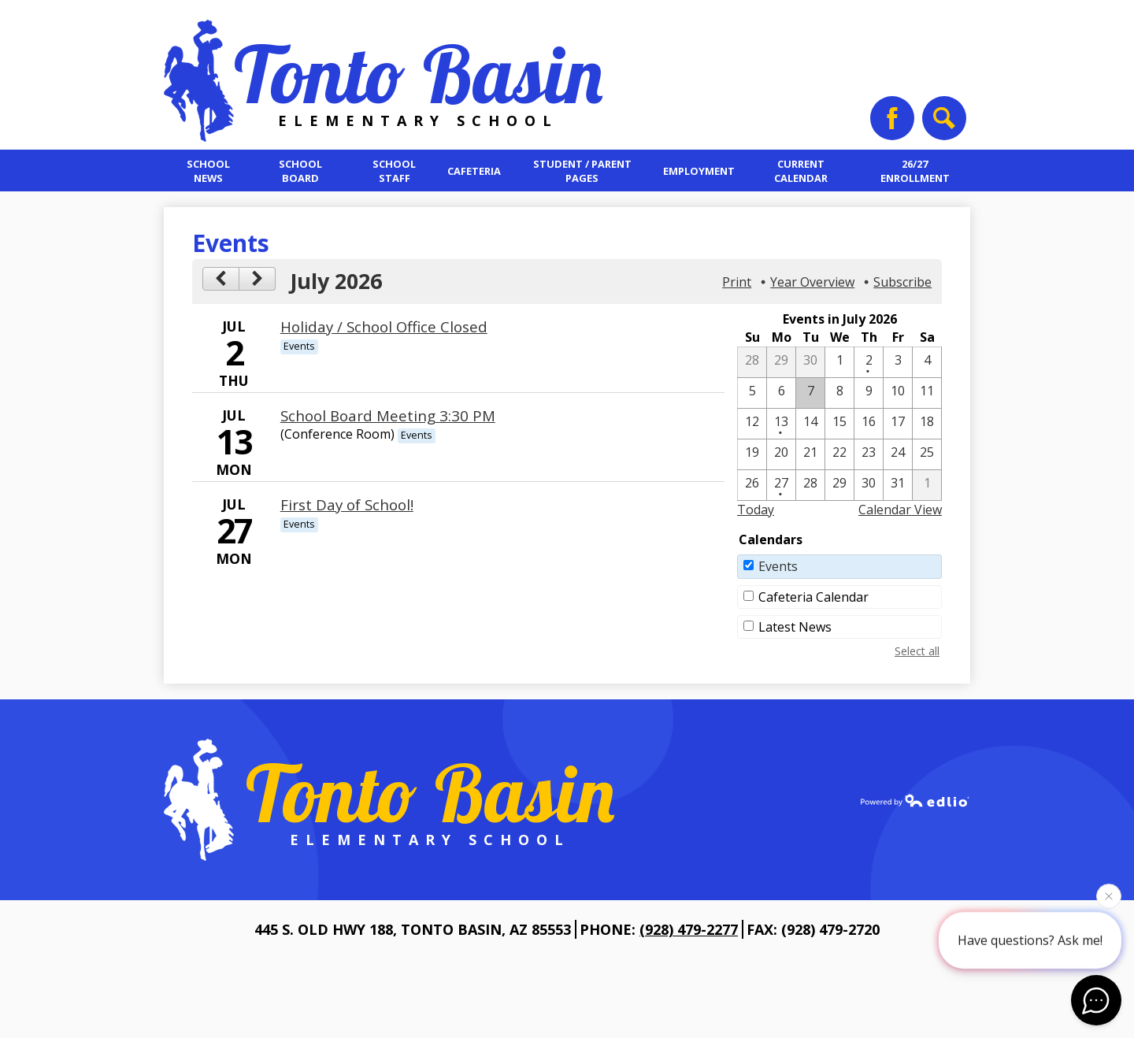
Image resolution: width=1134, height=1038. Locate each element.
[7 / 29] (839, 485)
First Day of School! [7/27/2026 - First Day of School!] (346, 504)
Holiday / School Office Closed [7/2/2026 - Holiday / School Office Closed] (383, 326)
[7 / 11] (927, 393)
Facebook (892, 123)
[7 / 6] (781, 393)
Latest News (795, 627)
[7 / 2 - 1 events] (868, 362)
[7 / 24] (897, 454)
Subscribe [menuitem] (902, 282)
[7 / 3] (897, 362)
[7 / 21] (810, 454)
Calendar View (900, 509)
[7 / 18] (927, 424)
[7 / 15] (839, 424)
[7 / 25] (927, 454)
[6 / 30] (810, 362)
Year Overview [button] (812, 282)
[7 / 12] (752, 424)
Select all (917, 650)
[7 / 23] (868, 454)
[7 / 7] (810, 393)
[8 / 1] (927, 485)
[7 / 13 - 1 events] (781, 424)
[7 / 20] (781, 454)
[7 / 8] (839, 393)
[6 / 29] (781, 362)
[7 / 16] (868, 424)
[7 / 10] (897, 393)
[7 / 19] (752, 454)
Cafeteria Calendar (813, 597)
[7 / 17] (897, 424)
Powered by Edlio (915, 800)
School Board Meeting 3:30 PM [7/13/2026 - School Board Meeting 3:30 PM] (387, 415)
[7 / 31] (897, 485)
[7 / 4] (927, 362)
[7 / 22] (839, 454)
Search (942, 123)
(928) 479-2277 (688, 929)
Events (778, 566)
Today (755, 509)
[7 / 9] (868, 393)
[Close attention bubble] (1108, 895)
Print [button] (736, 282)
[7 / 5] (752, 393)
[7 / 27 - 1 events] (781, 485)
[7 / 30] (868, 485)
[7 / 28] (810, 485)
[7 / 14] (810, 424)
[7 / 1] (839, 362)
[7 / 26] (752, 485)
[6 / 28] (752, 362)
